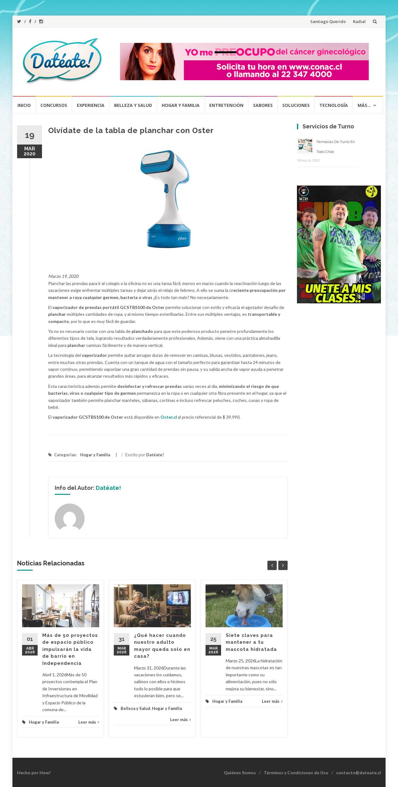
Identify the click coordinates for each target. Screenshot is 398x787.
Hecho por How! (34, 772)
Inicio (24, 105)
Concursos (53, 105)
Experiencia (90, 105)
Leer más (88, 722)
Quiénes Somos (240, 772)
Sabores (263, 105)
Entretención (226, 105)
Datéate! (155, 454)
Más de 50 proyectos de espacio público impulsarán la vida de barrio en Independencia (70, 649)
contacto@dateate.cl (358, 772)
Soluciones (296, 105)
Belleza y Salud (133, 105)
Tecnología (333, 105)
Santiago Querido (328, 21)
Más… (364, 105)
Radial (359, 21)
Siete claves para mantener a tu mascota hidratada (251, 642)
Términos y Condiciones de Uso (296, 772)
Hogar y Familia (181, 105)
